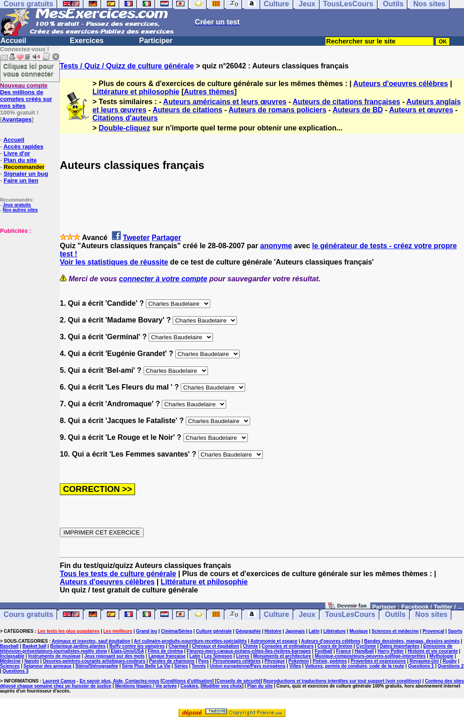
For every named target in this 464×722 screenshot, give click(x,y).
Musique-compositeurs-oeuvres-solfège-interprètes (370, 656)
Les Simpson (218, 656)
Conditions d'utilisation (187, 681)
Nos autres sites (20, 209)
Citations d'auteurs (125, 118)
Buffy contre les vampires (136, 646)
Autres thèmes (209, 92)
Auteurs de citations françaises (346, 102)
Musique (358, 631)
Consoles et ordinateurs (288, 646)
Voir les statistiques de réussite (114, 262)
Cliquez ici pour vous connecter (28, 69)
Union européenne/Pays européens (247, 666)
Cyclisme (366, 646)
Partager (166, 237)
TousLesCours (350, 614)
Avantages (16, 119)
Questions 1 (421, 666)
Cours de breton (334, 646)
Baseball (9, 646)
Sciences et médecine (395, 631)
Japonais (294, 631)
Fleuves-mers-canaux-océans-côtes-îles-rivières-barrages (249, 651)
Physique (275, 661)
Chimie (250, 646)
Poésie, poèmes (330, 661)
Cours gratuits (28, 614)
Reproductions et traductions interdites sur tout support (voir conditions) (342, 681)
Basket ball (35, 646)
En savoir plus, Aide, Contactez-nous (120, 681)
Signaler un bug (26, 173)
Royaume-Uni (424, 661)
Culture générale (214, 631)
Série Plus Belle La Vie (146, 666)
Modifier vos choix (222, 685)
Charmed (178, 646)
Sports (455, 631)
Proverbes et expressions (378, 661)
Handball (364, 651)
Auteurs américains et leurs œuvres (224, 102)
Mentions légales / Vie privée (146, 685)
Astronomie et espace (273, 641)
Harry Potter (390, 651)
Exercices (87, 40)
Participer (156, 40)
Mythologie (442, 656)
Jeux (307, 614)
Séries (181, 666)
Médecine (10, 661)
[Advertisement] (27, 279)
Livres (242, 656)
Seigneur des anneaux (48, 666)
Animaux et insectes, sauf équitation (91, 641)
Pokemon (299, 661)
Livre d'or (17, 153)
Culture (276, 614)
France (343, 651)
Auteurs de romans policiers (277, 110)
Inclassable (12, 656)
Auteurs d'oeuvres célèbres (400, 83)
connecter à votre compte (163, 279)
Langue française (166, 656)
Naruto (31, 661)
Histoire (273, 631)
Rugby (450, 661)
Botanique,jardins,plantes (78, 646)
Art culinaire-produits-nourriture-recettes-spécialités (190, 641)
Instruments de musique (54, 656)
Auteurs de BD (358, 110)
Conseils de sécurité (239, 681)
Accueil (13, 40)
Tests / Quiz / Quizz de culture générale (127, 66)
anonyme (276, 246)
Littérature (334, 631)
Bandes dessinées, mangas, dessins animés (412, 641)
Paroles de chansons (171, 661)
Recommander (24, 167)
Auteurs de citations (187, 110)
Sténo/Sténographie (96, 666)
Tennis (199, 666)
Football (323, 651)
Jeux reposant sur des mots (114, 656)
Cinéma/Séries (176, 631)
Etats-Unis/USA (127, 651)
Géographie (248, 631)
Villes (295, 666)
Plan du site (20, 160)
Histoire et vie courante (433, 651)
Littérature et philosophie (135, 92)
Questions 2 (451, 666)
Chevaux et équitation (215, 646)
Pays (203, 661)
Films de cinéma (165, 651)
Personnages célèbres (237, 661)
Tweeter (136, 237)
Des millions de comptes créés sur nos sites (26, 95)
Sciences (9, 666)
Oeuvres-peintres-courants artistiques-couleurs (94, 661)
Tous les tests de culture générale (118, 574)
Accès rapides (23, 146)
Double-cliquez (124, 128)
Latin (314, 631)
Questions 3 (16, 671)
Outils (395, 614)
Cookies (189, 685)
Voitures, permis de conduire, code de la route (354, 666)
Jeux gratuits (17, 204)
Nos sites (431, 614)
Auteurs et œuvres (421, 110)
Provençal (433, 631)
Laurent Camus (59, 681)
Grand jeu (146, 631)
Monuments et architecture (282, 656)
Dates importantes (399, 646)
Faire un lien (21, 180)
